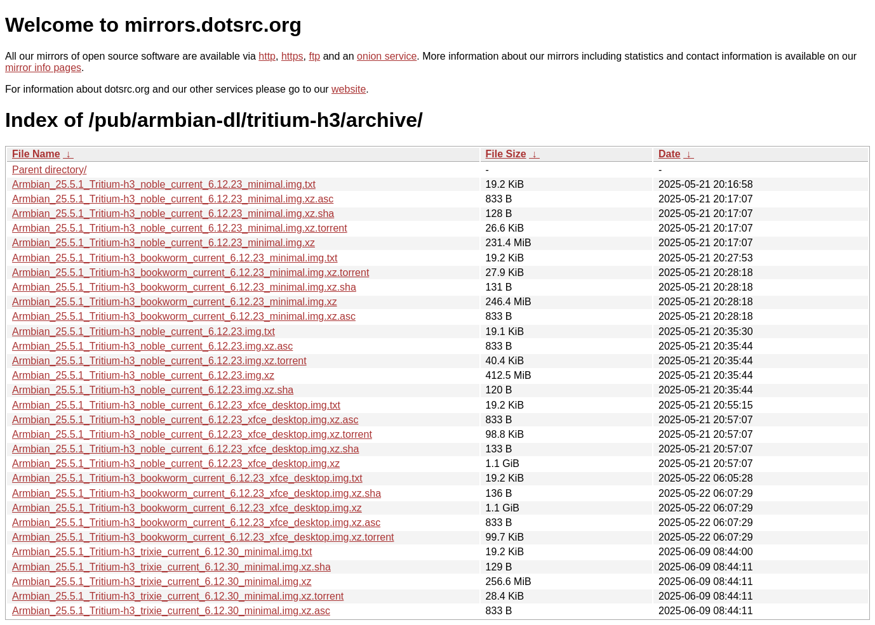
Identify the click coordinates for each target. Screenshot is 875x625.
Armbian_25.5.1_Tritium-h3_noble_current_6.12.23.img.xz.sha (152, 390)
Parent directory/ (49, 169)
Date (669, 153)
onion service (387, 56)
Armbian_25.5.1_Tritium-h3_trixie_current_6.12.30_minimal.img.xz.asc (171, 610)
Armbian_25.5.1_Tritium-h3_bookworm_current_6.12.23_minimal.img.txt (175, 258)
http (267, 56)
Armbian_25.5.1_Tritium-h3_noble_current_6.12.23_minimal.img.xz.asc (172, 199)
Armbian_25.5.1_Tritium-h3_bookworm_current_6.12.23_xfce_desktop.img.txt (187, 478)
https (292, 56)
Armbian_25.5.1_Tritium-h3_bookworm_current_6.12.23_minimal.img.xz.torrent (190, 272)
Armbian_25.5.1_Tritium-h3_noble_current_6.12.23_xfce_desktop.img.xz (176, 463)
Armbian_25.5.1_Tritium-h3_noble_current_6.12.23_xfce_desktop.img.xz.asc (185, 419)
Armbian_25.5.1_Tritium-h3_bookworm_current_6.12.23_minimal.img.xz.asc (184, 316)
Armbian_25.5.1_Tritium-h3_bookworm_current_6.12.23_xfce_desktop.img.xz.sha (196, 493)
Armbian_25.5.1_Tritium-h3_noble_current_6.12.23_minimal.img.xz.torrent (179, 228)
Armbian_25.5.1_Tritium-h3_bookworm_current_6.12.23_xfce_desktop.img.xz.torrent (203, 537)
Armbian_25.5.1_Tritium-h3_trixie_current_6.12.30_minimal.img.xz (162, 581)
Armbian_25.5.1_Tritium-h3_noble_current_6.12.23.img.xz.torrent (159, 360)
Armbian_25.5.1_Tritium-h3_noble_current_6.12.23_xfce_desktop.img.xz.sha (185, 449)
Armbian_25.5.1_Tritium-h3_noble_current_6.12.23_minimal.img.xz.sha (173, 213)
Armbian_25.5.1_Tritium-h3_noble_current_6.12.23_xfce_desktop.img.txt (176, 405)
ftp (314, 56)
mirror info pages (43, 67)
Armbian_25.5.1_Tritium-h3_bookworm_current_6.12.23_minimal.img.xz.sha (184, 287)
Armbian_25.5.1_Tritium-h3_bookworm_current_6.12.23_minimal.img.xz (174, 301)
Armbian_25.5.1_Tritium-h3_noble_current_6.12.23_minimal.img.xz (163, 242)
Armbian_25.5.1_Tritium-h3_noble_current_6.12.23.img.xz (143, 375)
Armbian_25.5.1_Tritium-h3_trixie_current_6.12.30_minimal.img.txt (162, 551)
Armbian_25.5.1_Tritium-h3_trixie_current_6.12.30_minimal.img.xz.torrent (178, 596)
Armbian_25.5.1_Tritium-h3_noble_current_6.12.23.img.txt (143, 331)
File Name (36, 153)
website (348, 89)
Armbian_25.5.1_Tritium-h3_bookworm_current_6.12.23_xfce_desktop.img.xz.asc (196, 522)
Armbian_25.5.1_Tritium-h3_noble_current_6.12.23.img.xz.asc (152, 346)
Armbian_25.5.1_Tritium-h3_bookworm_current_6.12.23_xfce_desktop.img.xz (187, 508)
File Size (506, 153)
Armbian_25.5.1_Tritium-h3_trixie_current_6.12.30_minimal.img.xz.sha (171, 567)
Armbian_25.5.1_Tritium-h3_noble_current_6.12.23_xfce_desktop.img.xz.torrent (192, 434)
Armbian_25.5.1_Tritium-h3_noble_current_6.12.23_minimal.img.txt (164, 184)
